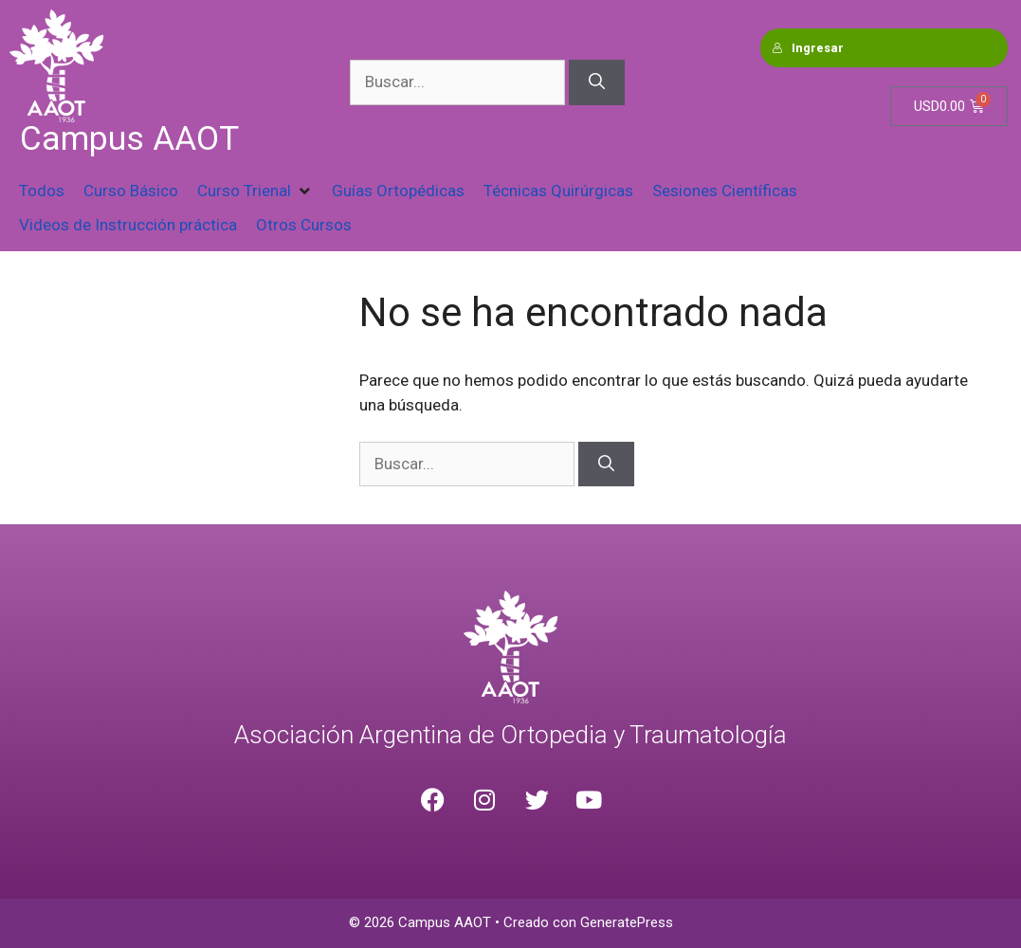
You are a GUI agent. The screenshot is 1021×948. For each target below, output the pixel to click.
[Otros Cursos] (303, 226)
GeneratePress (626, 922)
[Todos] (41, 191)
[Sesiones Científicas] (725, 191)
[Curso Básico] (131, 191)
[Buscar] (597, 82)
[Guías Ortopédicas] (398, 191)
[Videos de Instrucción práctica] (127, 226)
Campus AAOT (129, 138)
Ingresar (808, 48)
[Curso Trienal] (255, 191)
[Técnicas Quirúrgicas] (558, 191)
